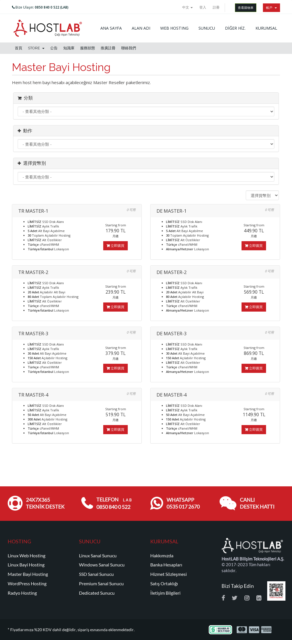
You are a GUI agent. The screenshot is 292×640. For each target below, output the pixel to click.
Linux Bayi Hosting (26, 564)
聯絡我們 (128, 48)
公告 (54, 48)
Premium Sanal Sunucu (101, 583)
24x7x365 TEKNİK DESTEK (45, 503)
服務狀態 (87, 48)
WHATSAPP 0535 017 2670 (183, 503)
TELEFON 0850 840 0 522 (113, 503)
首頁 (18, 48)
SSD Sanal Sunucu (96, 574)
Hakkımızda (161, 555)
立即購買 (115, 245)
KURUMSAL (266, 28)
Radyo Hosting (22, 593)
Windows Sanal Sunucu (102, 564)
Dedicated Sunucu (97, 593)
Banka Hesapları (166, 564)
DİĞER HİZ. (235, 28)
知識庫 (68, 48)
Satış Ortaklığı (164, 583)
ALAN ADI (141, 28)
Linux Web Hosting (26, 555)
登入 (202, 7)
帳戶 (271, 7)
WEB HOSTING (174, 28)
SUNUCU (206, 28)
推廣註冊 (108, 48)
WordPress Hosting (27, 583)
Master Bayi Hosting (28, 574)
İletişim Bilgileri (165, 593)
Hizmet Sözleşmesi (168, 574)
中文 (187, 7)
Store (36, 48)
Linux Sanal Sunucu (98, 555)
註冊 (216, 7)
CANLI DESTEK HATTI (257, 503)
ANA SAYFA (111, 28)
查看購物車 (246, 7)
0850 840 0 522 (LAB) (51, 7)
